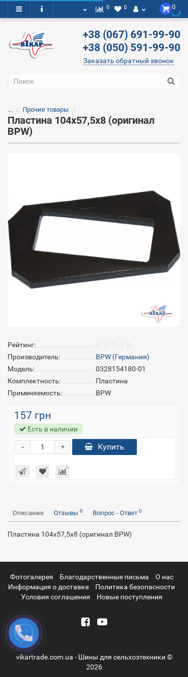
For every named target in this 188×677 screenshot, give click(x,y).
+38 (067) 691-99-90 (131, 35)
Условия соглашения (55, 597)
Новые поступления (129, 597)
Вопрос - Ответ (117, 512)
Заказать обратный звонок (128, 61)
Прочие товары (40, 109)
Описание (28, 513)
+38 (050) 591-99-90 (131, 48)
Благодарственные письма (104, 577)
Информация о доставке (48, 587)
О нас (164, 577)
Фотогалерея (31, 577)
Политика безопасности (135, 587)
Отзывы (68, 512)
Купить (104, 447)
